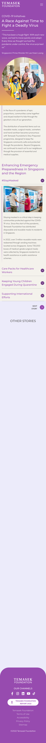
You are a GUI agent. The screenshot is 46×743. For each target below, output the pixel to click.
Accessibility (23, 717)
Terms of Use (23, 714)
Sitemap (23, 725)
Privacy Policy (23, 721)
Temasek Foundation (23, 710)
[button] (41, 4)
